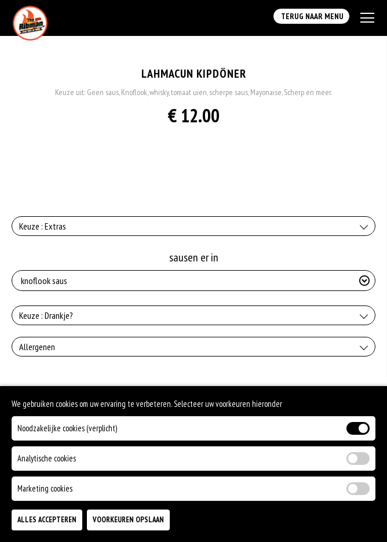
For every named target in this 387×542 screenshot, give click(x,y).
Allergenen (37, 346)
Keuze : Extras (42, 226)
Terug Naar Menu (311, 16)
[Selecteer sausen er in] (193, 280)
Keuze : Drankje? (46, 315)
